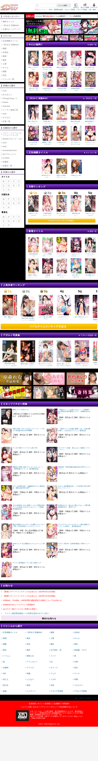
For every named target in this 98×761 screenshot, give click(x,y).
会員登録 (32, 704)
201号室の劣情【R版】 (62, 88)
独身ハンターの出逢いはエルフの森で (33, 67)
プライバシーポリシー (49, 707)
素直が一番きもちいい (33, 275)
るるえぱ (76, 123)
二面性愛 (47, 275)
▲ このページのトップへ (86, 698)
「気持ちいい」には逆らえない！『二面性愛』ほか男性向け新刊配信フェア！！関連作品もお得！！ (74, 411)
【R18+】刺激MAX (11, 25)
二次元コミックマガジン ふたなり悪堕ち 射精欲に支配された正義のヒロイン (76, 254)
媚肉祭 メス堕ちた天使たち (47, 142)
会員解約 (57, 704)
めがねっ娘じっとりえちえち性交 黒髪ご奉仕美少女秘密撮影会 (64, 363)
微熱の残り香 (76, 213)
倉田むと (47, 277)
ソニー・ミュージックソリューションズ (12, 134)
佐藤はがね (76, 277)
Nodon (5, 102)
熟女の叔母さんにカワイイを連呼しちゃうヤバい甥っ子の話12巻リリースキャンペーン (29, 525)
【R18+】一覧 (91, 98)
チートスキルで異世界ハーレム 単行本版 (62, 254)
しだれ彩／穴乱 (61, 90)
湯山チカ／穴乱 (33, 90)
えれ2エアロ (61, 256)
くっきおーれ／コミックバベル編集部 (47, 123)
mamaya (6, 106)
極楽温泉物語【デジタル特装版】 (90, 121)
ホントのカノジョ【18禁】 (76, 142)
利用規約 (65, 704)
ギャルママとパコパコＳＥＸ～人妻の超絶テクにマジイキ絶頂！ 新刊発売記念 (74, 525)
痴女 (5, 60)
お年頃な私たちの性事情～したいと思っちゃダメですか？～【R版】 (47, 88)
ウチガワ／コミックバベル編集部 (90, 144)
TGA (5, 91)
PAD (5, 146)
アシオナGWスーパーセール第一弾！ (25, 448)
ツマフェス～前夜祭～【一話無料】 (76, 67)
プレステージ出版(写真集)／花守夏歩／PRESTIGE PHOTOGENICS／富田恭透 (27, 320)
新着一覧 (93, 231)
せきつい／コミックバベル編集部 (33, 277)
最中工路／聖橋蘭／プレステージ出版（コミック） (76, 144)
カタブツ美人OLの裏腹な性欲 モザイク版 (46, 317)
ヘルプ (23, 707)
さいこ (76, 177)
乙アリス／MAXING (82, 365)
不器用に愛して (47, 121)
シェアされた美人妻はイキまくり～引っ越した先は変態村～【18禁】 (33, 142)
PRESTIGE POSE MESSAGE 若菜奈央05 (9, 363)
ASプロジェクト (10, 154)
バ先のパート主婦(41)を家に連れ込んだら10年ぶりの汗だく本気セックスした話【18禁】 (33, 213)
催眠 (5, 48)
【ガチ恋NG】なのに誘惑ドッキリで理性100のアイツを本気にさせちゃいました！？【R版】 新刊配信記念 (29, 507)
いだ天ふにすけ (90, 69)
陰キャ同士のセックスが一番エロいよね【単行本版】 (33, 121)
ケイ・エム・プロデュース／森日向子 (28, 365)
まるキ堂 (61, 144)
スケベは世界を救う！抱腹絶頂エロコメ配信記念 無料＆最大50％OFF (29, 487)
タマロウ (6, 117)
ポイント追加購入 (45, 704)
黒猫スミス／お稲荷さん (62, 177)
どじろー (33, 123)
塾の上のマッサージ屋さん (62, 213)
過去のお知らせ (49, 618)
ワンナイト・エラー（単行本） (90, 142)
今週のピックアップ (11, 29)
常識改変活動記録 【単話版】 (76, 88)
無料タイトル (8, 21)
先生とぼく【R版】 (33, 88)
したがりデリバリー (64, 317)
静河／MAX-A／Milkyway (64, 365)
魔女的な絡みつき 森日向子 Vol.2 (28, 363)
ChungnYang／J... (10, 98)
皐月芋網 (76, 69)
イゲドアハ (90, 256)
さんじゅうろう (63, 318)
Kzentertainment (10, 150)
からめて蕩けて (61, 121)
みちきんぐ (7, 94)
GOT (5, 143)
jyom (47, 177)
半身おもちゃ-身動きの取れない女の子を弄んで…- (76, 175)
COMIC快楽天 (48, 213)
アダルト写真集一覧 (89, 335)
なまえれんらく (90, 90)
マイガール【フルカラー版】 (90, 254)
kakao (33, 69)
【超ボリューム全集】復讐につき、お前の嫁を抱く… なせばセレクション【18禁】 (62, 275)
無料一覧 (93, 45)
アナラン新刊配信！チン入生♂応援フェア (27, 563)
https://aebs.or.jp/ (38, 718)
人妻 (82, 9)
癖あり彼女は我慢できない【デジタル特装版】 (76, 121)
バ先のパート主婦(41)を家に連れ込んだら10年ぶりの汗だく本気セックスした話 (90, 213)
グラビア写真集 (74, 9)
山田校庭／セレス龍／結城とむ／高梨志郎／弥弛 (76, 256)
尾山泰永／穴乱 (47, 69)
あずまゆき (62, 215)
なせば (62, 277)
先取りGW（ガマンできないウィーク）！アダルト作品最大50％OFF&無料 (28, 429)
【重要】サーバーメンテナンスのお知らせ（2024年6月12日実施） (30, 592)
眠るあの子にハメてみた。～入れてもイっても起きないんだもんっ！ (47, 175)
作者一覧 (6, 121)
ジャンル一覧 (8, 79)
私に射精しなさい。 (90, 275)
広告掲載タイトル (10, 41)
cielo (5, 114)
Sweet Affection (33, 254)
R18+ (44, 9)
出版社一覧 (7, 166)
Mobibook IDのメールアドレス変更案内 (19, 605)
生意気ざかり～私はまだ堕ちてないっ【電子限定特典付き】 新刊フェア (74, 506)
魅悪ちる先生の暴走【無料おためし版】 (62, 67)
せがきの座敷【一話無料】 (90, 88)
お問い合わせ (33, 707)
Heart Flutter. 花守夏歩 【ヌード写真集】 (27, 318)
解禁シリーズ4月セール (21, 409)
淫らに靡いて (76, 275)
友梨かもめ (33, 144)
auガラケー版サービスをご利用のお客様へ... (21, 609)
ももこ (76, 215)
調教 (5, 71)
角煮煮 (76, 90)
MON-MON (47, 144)
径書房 (5, 162)
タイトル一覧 (91, 153)
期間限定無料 (51, 9)
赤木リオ (90, 123)
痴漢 (87, 9)
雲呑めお (61, 69)
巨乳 (5, 75)
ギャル (5, 68)
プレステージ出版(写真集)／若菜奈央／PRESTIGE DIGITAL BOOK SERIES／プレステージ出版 (10, 365)
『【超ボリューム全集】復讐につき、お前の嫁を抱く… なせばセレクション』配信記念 (74, 429)
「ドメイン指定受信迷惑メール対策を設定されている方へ (26, 613)
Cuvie (33, 256)
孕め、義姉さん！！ (10, 317)
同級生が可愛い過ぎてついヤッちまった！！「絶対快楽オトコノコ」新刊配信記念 (28, 468)
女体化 (5, 52)
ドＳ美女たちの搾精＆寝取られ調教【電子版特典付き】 (62, 142)
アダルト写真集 (62, 9)
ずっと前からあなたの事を (90, 67)
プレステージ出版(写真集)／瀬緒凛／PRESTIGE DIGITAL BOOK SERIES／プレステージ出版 (46, 365)
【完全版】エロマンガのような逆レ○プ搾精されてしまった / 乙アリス (82, 363)
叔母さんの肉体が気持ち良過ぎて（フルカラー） (62, 175)
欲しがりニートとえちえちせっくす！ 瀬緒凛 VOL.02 (46, 363)
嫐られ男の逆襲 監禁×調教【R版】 (47, 67)
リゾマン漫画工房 (10, 110)
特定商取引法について (68, 707)
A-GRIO (6, 158)
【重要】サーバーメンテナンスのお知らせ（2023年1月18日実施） (30, 596)
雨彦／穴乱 (47, 90)
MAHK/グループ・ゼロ (12, 139)
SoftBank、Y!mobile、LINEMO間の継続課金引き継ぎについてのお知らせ (32, 600)
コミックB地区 (47, 254)
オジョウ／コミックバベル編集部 (62, 123)
